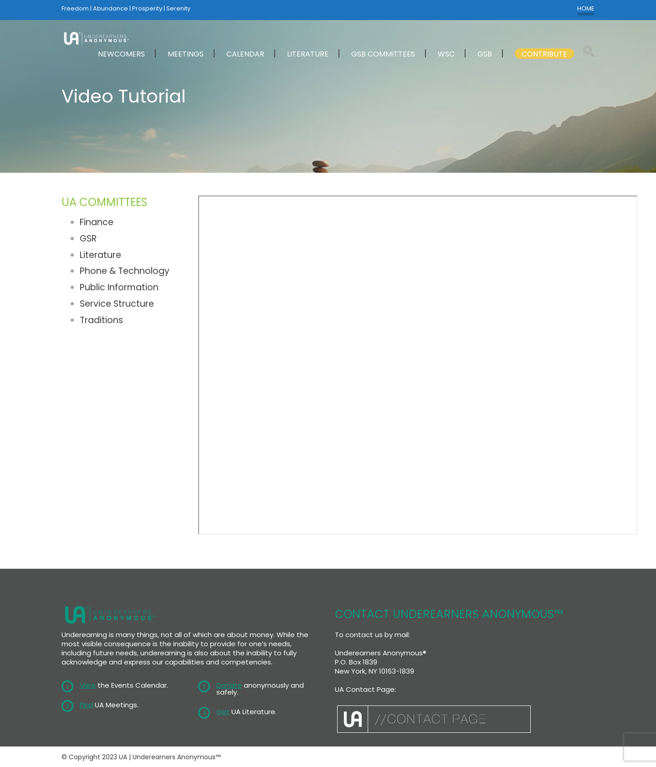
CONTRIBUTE (544, 54)
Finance (96, 222)
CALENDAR (245, 54)
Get (223, 711)
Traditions (101, 320)
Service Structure (117, 304)
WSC (446, 54)
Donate (229, 685)
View (88, 685)
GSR (88, 238)
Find (86, 705)
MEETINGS (186, 54)
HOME (585, 9)
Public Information (119, 287)
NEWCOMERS (121, 54)
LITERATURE (307, 54)
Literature (100, 255)
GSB (484, 54)
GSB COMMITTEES (383, 54)
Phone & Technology (124, 271)
